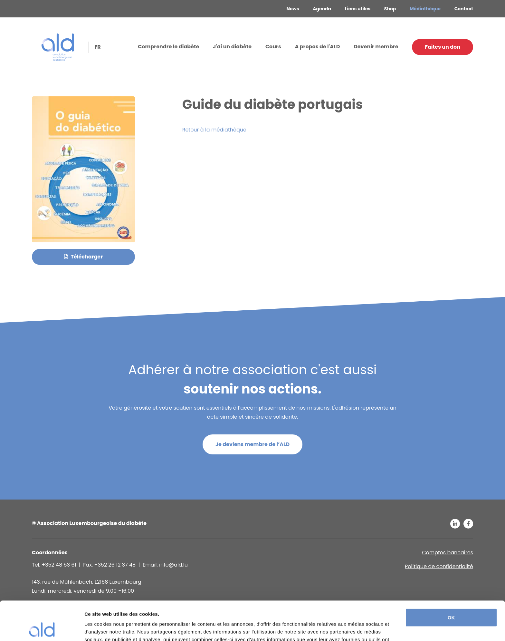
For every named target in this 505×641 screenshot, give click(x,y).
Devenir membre (376, 46)
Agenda (322, 8)
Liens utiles (357, 8)
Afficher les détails (106, 628)
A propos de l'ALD (317, 46)
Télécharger (83, 256)
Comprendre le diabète (168, 46)
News (292, 8)
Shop (390, 8)
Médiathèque (425, 8)
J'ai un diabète (232, 46)
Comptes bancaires (447, 552)
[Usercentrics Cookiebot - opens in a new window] (42, 628)
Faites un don (442, 47)
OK (451, 581)
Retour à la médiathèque (214, 129)
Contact (463, 8)
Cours (273, 46)
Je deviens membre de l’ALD (252, 444)
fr (97, 46)
